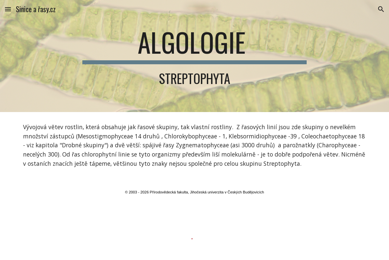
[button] (8, 9)
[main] (194, 56)
